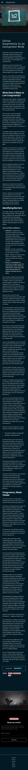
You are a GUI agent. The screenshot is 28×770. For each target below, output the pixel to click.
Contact (13, 764)
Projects (14, 757)
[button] (2, 2)
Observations (17, 673)
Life (10, 675)
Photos (13, 759)
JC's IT (13, 766)
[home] (10, 2)
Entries (13, 761)
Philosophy (8, 7)
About (13, 763)
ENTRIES (2, 7)
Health (10, 673)
